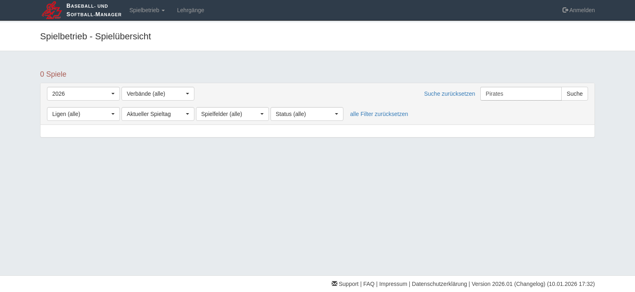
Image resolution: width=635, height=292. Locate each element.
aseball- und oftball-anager (93, 9)
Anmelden (579, 10)
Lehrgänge (190, 10)
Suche (575, 93)
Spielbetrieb (147, 10)
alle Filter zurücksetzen (379, 114)
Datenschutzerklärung (439, 284)
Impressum (393, 284)
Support (345, 284)
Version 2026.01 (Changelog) (509, 284)
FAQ (369, 284)
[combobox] (83, 94)
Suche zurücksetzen (449, 93)
